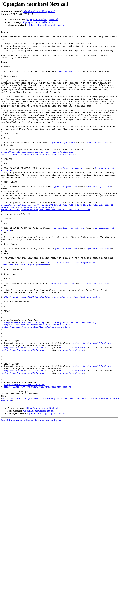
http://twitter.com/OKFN (74, 411)
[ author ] (61, 25)
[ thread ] (41, 25)
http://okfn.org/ (13, 411)
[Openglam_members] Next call (42, 19)
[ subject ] (51, 25)
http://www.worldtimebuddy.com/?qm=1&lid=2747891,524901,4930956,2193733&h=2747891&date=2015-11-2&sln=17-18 (45, 244)
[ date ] (32, 25)
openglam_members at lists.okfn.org (24, 380)
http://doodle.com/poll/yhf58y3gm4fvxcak (71, 309)
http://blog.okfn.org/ (71, 414)
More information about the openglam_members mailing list (31, 494)
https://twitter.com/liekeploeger (92, 405)
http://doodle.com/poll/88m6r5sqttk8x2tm (27, 350)
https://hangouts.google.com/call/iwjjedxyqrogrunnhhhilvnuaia (37, 176)
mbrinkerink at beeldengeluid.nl (39, 11)
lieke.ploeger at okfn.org (69, 195)
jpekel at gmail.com (68, 79)
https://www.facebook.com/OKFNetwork (23, 414)
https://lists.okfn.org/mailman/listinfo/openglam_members (37, 383)
